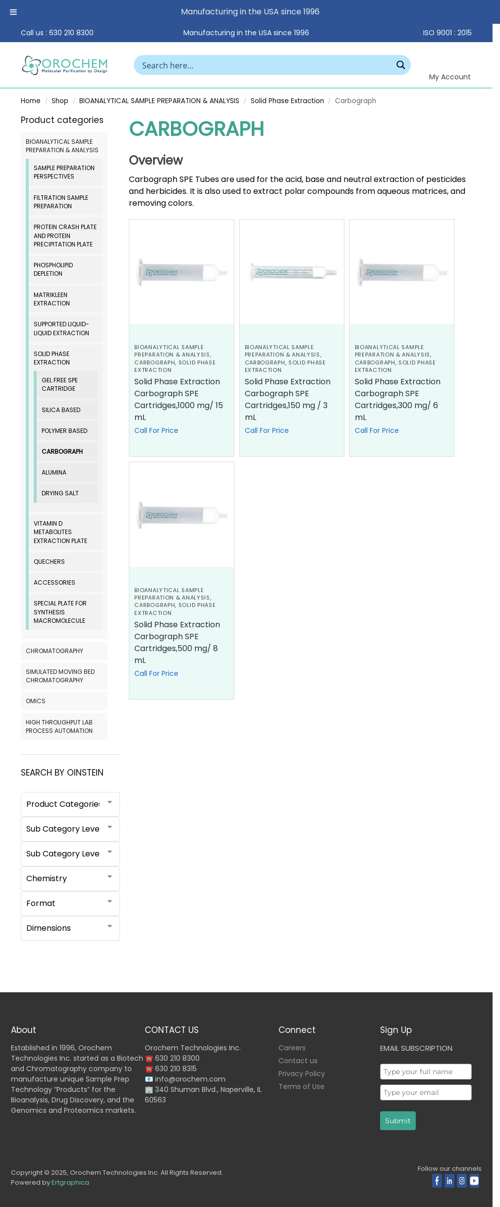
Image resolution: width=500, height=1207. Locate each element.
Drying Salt (60, 493)
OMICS (36, 701)
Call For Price (156, 430)
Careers (292, 1048)
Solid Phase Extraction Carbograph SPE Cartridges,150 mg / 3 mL (288, 399)
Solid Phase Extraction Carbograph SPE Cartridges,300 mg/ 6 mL (398, 399)
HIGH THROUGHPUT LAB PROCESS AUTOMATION (59, 726)
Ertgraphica (70, 1182)
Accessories (54, 582)
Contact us (298, 1061)
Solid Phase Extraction (287, 101)
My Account (450, 77)
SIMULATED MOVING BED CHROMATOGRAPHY (60, 675)
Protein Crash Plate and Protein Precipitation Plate (65, 235)
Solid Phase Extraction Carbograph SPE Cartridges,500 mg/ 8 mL (177, 642)
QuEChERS (49, 561)
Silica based (61, 410)
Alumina (54, 472)
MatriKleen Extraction (52, 299)
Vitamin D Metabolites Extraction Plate (60, 532)
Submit (398, 1120)
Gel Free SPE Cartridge (60, 384)
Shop (60, 101)
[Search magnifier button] (401, 65)
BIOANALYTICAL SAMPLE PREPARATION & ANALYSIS (159, 101)
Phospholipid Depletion (53, 269)
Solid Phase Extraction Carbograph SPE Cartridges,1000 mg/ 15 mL (178, 399)
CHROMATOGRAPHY (54, 651)
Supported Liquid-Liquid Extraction (61, 328)
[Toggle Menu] (13, 12)
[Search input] (266, 65)
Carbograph (154, 362)
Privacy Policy (301, 1074)
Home (31, 101)
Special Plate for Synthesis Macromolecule (60, 612)
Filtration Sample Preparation (61, 201)
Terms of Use (301, 1086)
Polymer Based (64, 430)
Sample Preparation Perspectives (64, 172)
